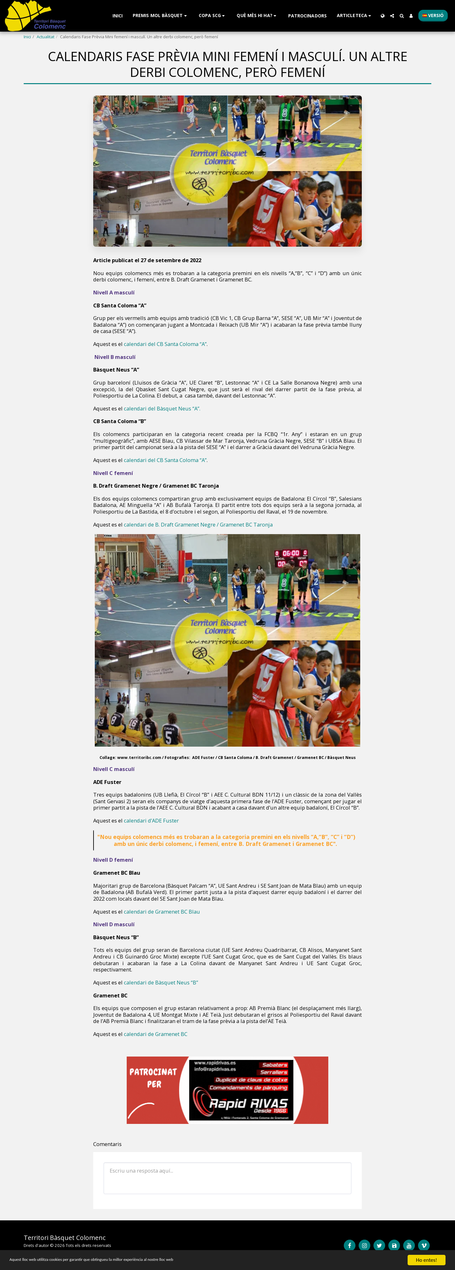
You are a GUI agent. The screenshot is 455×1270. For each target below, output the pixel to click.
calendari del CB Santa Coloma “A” (165, 344)
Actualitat (45, 37)
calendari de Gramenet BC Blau (162, 911)
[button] (160, 15)
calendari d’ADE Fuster (152, 820)
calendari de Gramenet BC (156, 1034)
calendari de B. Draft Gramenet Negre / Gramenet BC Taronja (199, 524)
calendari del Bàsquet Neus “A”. (162, 408)
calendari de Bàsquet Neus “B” (162, 982)
